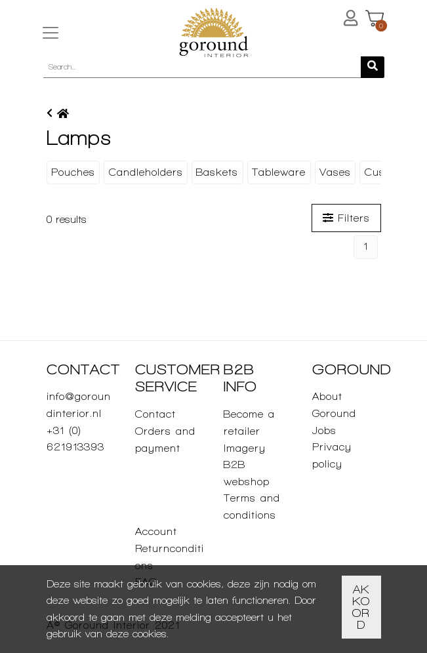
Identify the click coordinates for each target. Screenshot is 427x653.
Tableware (279, 172)
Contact (155, 414)
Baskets (217, 172)
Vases (335, 172)
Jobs (324, 430)
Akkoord (361, 607)
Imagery (245, 448)
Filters (346, 218)
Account (156, 531)
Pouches (73, 172)
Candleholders (146, 172)
